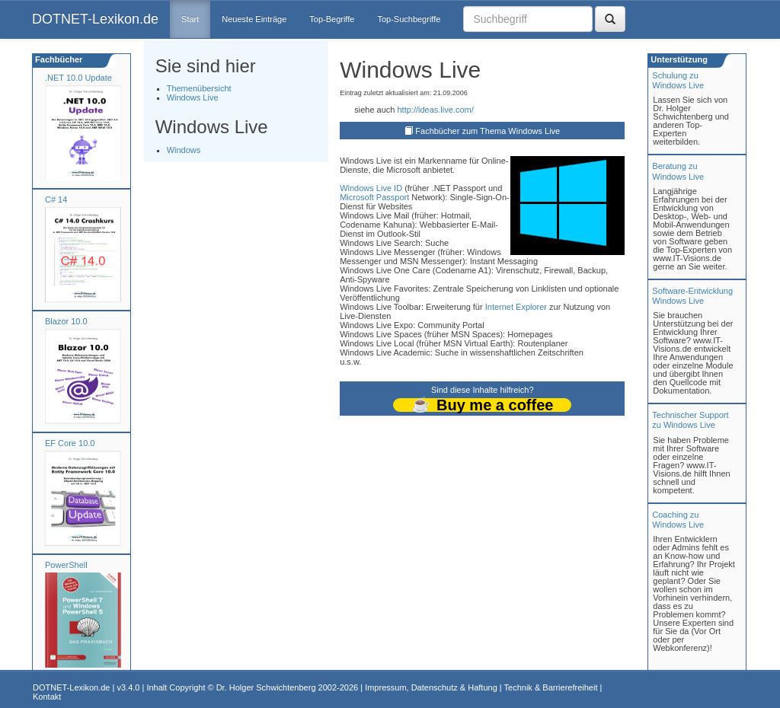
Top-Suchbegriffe (408, 19)
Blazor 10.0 (66, 321)
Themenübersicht (199, 88)
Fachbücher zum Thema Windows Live (487, 131)
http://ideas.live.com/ (435, 109)
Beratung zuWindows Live (678, 170)
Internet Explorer (516, 306)
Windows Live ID (371, 188)
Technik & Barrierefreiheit (551, 687)
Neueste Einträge (254, 19)
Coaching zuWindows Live (678, 519)
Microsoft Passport (374, 197)
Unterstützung (678, 59)
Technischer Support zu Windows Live (690, 419)
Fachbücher (57, 59)
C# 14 (56, 199)
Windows (184, 150)
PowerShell (66, 564)
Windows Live (193, 97)
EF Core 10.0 (69, 443)
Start (190, 19)
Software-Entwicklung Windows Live (692, 295)
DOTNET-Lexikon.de (95, 19)
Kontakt (47, 696)
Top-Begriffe (331, 19)
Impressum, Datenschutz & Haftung (431, 687)
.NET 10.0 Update (78, 77)
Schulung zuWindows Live (678, 80)
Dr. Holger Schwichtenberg (266, 687)
